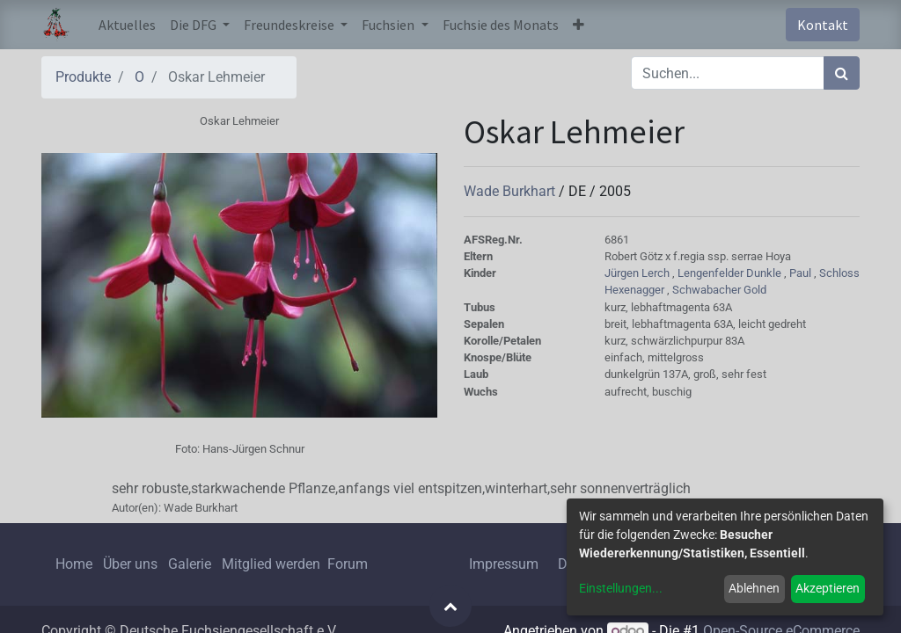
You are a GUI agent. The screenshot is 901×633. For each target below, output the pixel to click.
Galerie (189, 564)
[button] (578, 24)
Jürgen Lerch (638, 273)
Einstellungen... (621, 588)
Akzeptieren (827, 588)
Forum (347, 564)
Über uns (130, 564)
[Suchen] (842, 73)
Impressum (503, 564)
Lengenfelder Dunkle (731, 273)
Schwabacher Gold (719, 289)
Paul (801, 273)
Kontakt (822, 24)
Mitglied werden (273, 564)
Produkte (83, 77)
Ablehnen (754, 588)
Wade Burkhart (511, 191)
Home (73, 564)
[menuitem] (127, 24)
